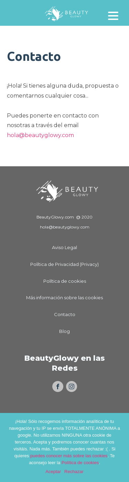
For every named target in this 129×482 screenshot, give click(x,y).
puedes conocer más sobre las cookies (69, 455)
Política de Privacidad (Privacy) (64, 264)
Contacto (64, 314)
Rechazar (74, 471)
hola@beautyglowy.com (40, 135)
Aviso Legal (64, 247)
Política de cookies (64, 281)
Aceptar (53, 471)
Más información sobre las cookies (64, 297)
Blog (64, 331)
